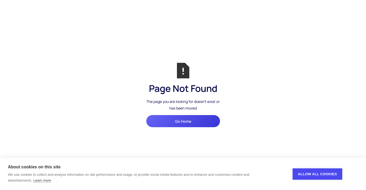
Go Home (183, 121)
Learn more (42, 180)
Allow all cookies (317, 174)
